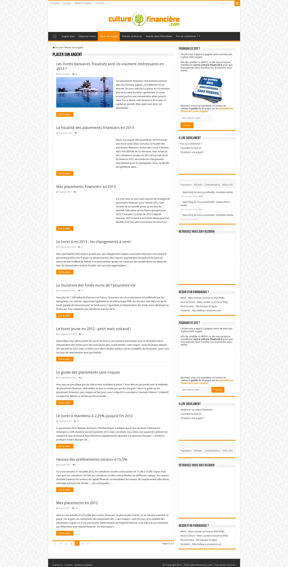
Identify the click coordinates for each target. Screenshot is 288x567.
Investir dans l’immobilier (159, 36)
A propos (54, 3)
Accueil (55, 36)
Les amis (99, 3)
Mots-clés (227, 184)
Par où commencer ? (187, 36)
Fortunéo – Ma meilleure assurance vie (201, 310)
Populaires (186, 184)
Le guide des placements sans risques (88, 372)
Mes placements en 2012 (77, 503)
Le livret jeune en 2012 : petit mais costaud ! (93, 329)
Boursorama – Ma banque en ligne (199, 306)
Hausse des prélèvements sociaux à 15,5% (91, 459)
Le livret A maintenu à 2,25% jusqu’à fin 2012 (94, 416)
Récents (198, 184)
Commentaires (212, 184)
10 (77, 421)
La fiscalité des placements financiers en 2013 (95, 127)
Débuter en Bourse (132, 36)
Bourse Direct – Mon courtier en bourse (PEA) (204, 302)
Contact (67, 3)
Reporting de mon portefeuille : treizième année (208, 192)
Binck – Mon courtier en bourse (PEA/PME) (202, 297)
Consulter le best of (191, 148)
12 (76, 74)
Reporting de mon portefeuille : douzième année (208, 215)
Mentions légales (83, 3)
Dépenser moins (87, 36)
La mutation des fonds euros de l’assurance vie (96, 285)
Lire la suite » (64, 114)
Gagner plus (68, 36)
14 (83, 334)
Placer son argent (109, 36)
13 (82, 290)
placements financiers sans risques (207, 110)
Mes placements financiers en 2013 (86, 186)
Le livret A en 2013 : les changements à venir (93, 242)
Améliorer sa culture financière (197, 409)
